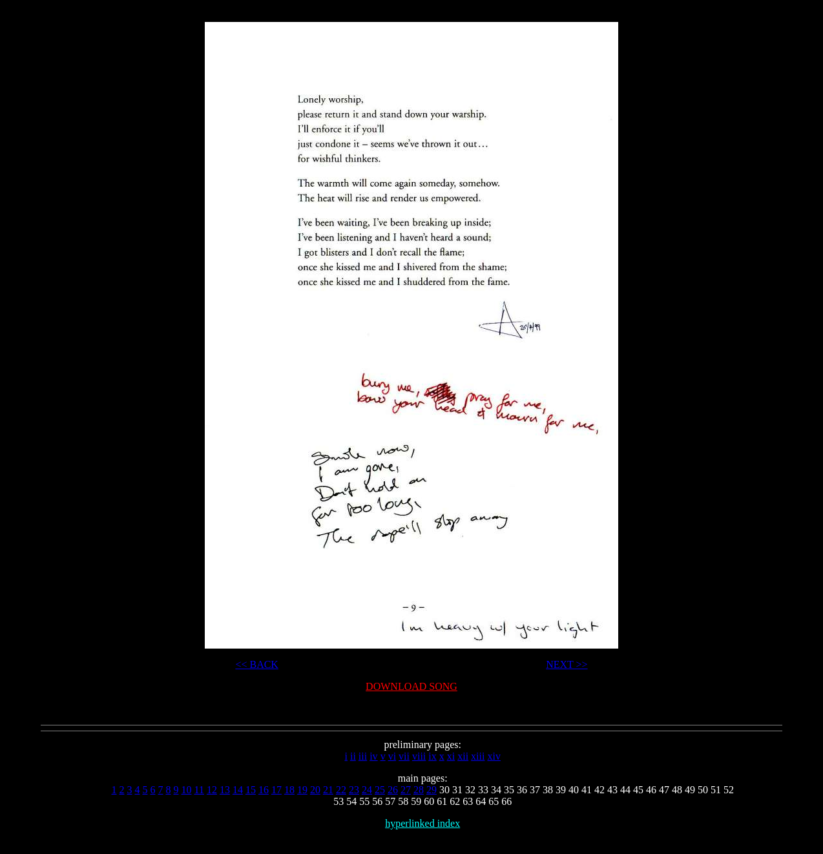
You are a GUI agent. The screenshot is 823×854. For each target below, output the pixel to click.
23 (354, 789)
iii (363, 756)
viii (419, 756)
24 (367, 789)
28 (418, 789)
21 (328, 789)
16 (263, 789)
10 (186, 789)
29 (431, 789)
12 (212, 789)
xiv (493, 756)
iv (373, 756)
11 (198, 789)
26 (393, 789)
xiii (477, 756)
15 (250, 789)
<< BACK (256, 664)
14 (238, 789)
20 (315, 789)
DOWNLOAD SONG (411, 686)
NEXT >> (566, 664)
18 (289, 789)
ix (432, 756)
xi (451, 756)
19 (302, 789)
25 (380, 789)
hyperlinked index (422, 823)
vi (392, 756)
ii (353, 756)
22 (341, 789)
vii (404, 756)
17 (276, 789)
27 (406, 789)
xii (462, 756)
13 (225, 789)
